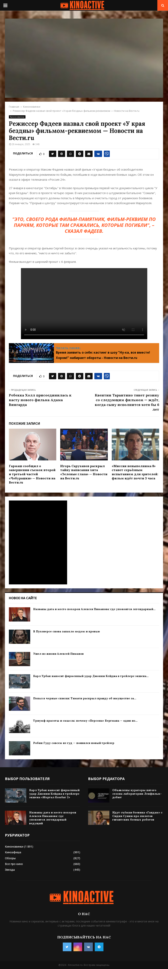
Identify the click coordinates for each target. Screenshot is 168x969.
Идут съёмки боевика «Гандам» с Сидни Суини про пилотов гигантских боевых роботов (137, 816)
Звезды (10, 869)
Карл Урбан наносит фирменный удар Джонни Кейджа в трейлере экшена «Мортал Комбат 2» (54, 793)
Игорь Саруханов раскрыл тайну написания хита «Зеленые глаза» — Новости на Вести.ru (83, 472)
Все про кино (14, 864)
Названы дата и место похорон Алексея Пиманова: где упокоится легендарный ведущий (52, 818)
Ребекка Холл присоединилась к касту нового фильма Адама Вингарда (40, 400)
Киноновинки (17, 116)
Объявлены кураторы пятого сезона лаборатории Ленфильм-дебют (137, 793)
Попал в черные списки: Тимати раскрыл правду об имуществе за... (84, 698)
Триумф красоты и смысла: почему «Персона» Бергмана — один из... (85, 720)
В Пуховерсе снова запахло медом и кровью (66, 631)
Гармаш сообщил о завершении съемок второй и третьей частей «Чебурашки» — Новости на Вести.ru (32, 474)
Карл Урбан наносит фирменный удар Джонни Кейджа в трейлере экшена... (91, 676)
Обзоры (10, 858)
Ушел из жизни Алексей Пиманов (58, 653)
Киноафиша (13, 852)
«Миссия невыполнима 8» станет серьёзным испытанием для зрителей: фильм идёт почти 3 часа (135, 472)
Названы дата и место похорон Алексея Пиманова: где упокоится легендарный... (94, 609)
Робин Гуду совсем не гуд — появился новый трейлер (73, 743)
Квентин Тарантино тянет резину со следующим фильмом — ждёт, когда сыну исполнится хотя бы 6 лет (127, 402)
